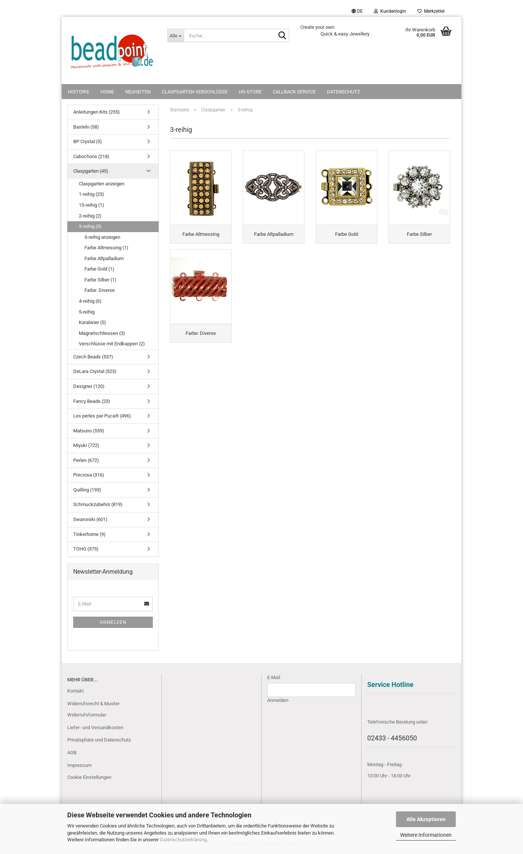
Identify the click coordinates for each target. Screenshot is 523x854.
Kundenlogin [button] (390, 11)
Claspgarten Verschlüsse (195, 92)
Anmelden (113, 622)
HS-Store (250, 92)
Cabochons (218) (91, 156)
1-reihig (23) (91, 194)
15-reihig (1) (91, 205)
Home (107, 92)
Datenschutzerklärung (183, 839)
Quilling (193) (87, 490)
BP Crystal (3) (87, 141)
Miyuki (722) (86, 445)
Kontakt (75, 691)
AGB (72, 752)
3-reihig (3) (90, 226)
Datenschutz (343, 92)
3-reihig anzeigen (102, 237)
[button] (357, 11)
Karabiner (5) (92, 322)
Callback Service (294, 92)
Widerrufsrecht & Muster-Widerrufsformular (94, 709)
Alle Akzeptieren (426, 819)
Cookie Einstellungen (89, 777)
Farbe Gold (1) (99, 269)
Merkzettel (431, 11)
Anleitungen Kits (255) (96, 112)
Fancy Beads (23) (91, 401)
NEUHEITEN (138, 92)
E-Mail (273, 677)
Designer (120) (89, 386)
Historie (78, 92)
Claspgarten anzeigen (101, 183)
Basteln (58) (86, 127)
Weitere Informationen (426, 835)
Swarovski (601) (90, 519)
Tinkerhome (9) (89, 534)
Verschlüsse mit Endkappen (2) (112, 343)
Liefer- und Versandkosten (95, 727)
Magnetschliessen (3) (102, 333)
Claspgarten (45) (90, 171)
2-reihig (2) (90, 216)
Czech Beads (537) (93, 357)
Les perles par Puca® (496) (102, 416)
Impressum (79, 765)
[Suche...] (175, 35)
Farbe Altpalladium (104, 258)
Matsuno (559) (88, 431)
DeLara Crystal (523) (95, 371)
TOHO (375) (86, 549)
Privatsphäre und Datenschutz (99, 740)
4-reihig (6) (90, 301)
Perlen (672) (86, 460)
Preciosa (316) (88, 475)
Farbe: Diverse (99, 290)
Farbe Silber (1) (100, 280)
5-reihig (87, 312)
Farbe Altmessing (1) (106, 247)
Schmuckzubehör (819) (98, 504)
